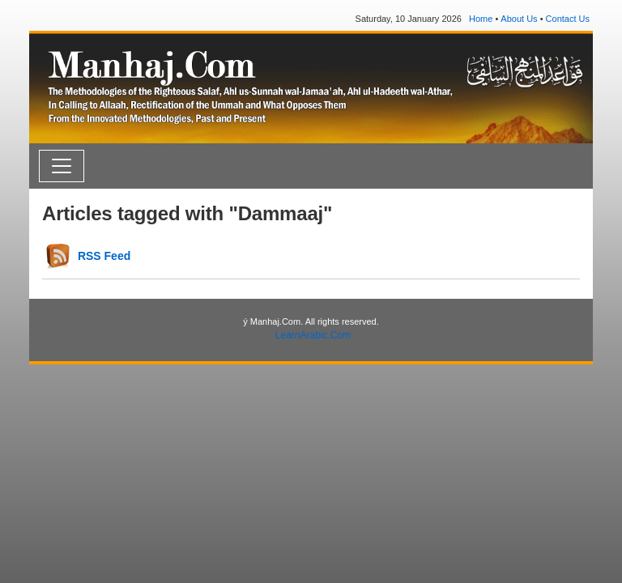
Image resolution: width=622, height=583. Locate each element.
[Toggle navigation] (61, 166)
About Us (519, 18)
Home (480, 18)
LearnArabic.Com (313, 335)
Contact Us (568, 18)
